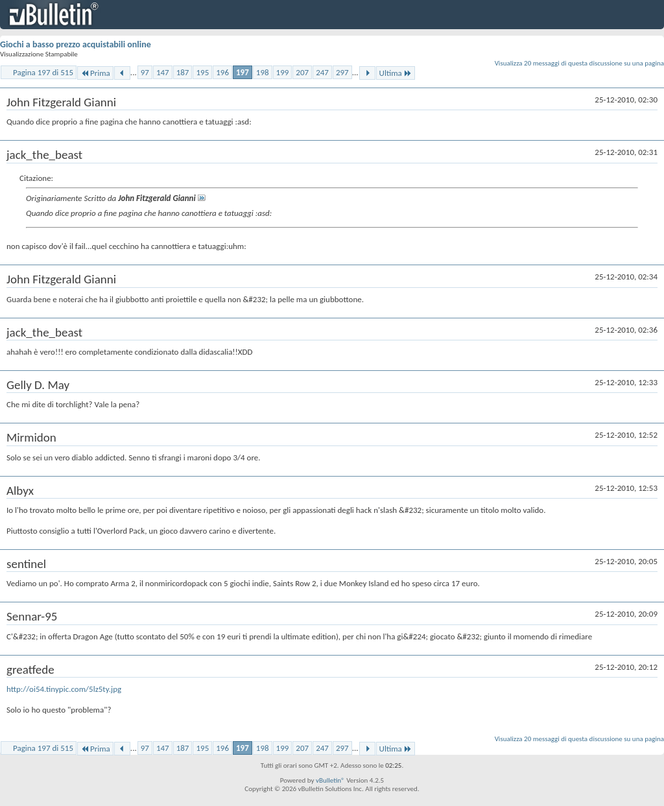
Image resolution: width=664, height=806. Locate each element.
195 (202, 72)
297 (342, 72)
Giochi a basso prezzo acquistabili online (75, 44)
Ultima (395, 73)
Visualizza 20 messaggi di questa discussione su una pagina (579, 63)
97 (145, 72)
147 (162, 72)
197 (242, 72)
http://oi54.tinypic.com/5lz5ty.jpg (63, 689)
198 (262, 72)
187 (182, 72)
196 (222, 72)
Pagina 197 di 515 (43, 72)
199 (282, 72)
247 (322, 72)
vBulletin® (330, 780)
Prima (95, 73)
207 (302, 72)
